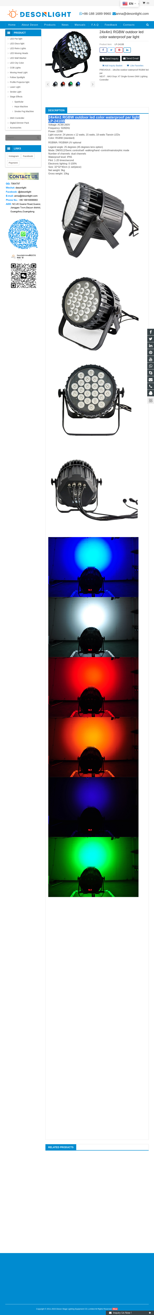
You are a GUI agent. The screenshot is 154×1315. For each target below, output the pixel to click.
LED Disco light (17, 43)
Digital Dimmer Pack (19, 123)
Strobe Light (15, 92)
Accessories (15, 127)
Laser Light (15, 87)
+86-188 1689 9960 (96, 14)
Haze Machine (21, 106)
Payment (13, 162)
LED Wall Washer (18, 58)
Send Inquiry (110, 58)
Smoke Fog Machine (24, 111)
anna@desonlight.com (132, 14)
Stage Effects (16, 96)
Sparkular (18, 102)
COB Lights (15, 67)
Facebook (28, 156)
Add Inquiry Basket (112, 65)
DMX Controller (17, 118)
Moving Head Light (19, 72)
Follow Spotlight (17, 77)
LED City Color (17, 63)
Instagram (14, 156)
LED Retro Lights (18, 48)
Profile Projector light (19, 82)
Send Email (131, 58)
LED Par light (16, 39)
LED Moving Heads (19, 53)
